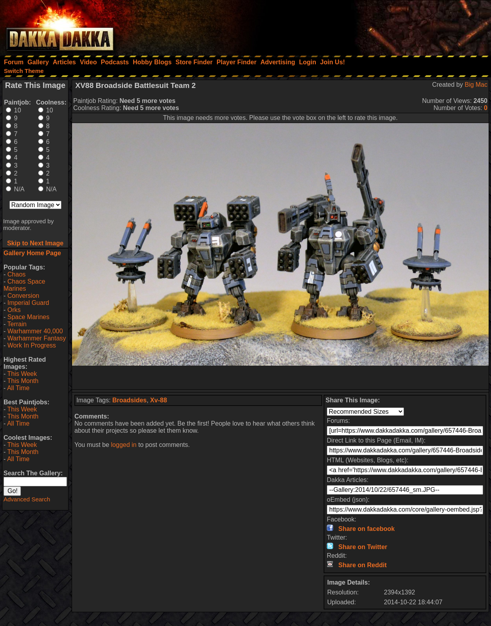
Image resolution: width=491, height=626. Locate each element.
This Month (22, 380)
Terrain (16, 324)
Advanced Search (27, 499)
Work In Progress (31, 345)
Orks (14, 309)
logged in (124, 444)
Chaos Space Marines (24, 285)
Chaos (16, 274)
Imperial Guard (28, 302)
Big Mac (476, 84)
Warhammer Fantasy (36, 338)
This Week (22, 373)
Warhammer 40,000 (35, 331)
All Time (18, 388)
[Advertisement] (385, 25)
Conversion (23, 295)
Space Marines (28, 317)
